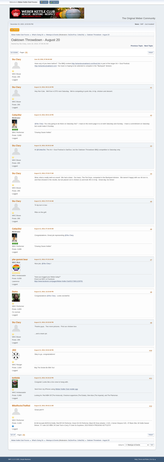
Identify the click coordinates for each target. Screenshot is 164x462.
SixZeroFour (72, 35)
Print (151, 52)
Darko (15, 292)
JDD (14, 350)
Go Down (14, 52)
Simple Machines (25, 459)
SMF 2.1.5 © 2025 (13, 459)
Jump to (121, 445)
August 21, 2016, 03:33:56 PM (43, 322)
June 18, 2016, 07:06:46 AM (43, 59)
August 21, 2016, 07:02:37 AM (43, 173)
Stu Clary (16, 59)
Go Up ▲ (153, 459)
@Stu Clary (39, 124)
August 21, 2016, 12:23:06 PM (43, 291)
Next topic (148, 46)
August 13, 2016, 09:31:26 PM (43, 87)
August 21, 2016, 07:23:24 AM (43, 259)
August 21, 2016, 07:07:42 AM (43, 201)
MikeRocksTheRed (21, 406)
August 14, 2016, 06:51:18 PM (43, 115)
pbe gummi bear (20, 259)
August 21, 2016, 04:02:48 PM (43, 350)
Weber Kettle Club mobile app (66, 389)
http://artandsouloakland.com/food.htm (86, 63)
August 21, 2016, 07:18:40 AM (43, 228)
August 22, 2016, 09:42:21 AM (43, 405)
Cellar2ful (80, 35)
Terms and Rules (144, 459)
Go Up (13, 435)
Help (135, 459)
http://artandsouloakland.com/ (46, 66)
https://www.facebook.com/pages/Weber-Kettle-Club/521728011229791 (58, 281)
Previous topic (137, 46)
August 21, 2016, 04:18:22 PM (43, 378)
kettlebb (16, 378)
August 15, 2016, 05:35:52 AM (43, 145)
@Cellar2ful (41, 150)
